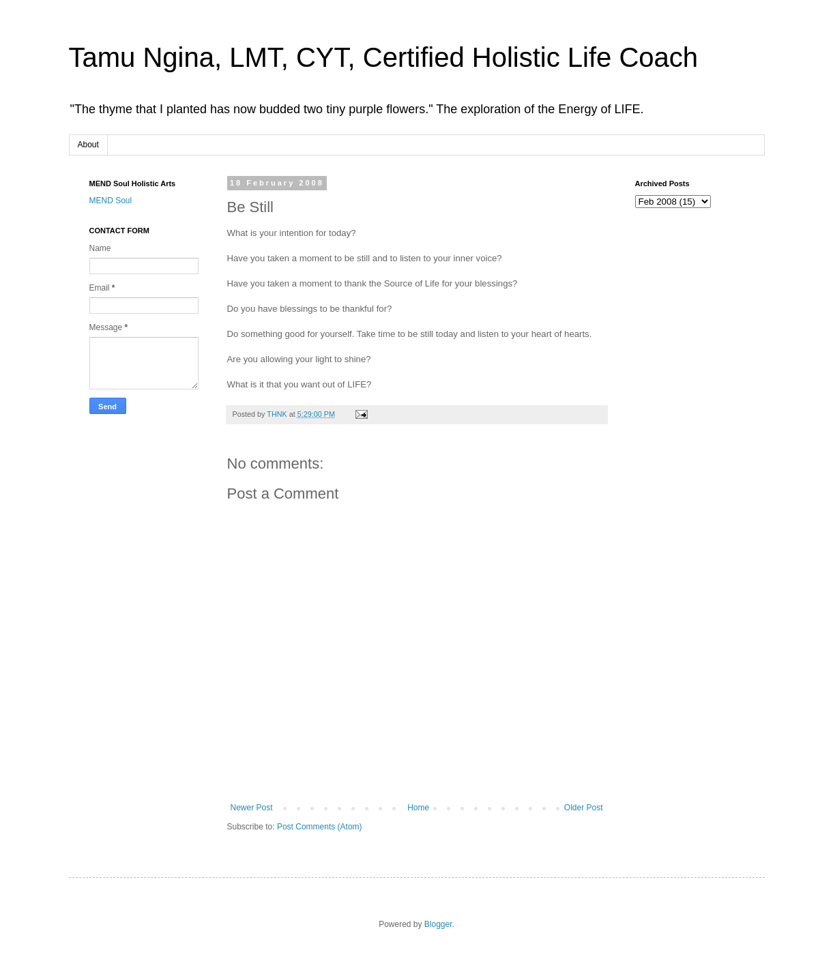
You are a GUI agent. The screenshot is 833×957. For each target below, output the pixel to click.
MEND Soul (110, 200)
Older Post (583, 807)
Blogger (438, 924)
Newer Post (252, 807)
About (88, 144)
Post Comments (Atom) (319, 826)
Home (418, 807)
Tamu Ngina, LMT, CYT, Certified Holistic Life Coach (384, 57)
